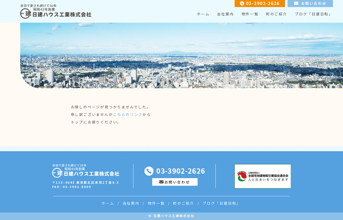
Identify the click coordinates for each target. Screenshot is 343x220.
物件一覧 (250, 13)
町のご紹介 (276, 13)
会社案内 (225, 13)
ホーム (203, 13)
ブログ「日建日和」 (314, 13)
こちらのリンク (128, 114)
